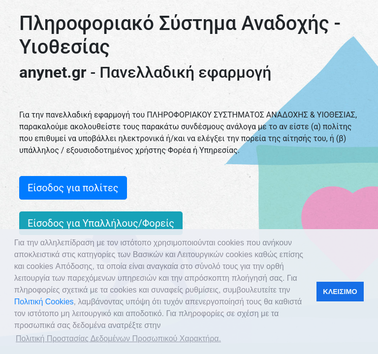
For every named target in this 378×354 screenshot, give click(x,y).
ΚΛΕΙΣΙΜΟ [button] (340, 291)
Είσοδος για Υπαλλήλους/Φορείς (101, 223)
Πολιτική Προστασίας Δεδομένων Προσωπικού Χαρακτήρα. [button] (118, 338)
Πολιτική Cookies (44, 301)
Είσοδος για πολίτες (73, 188)
